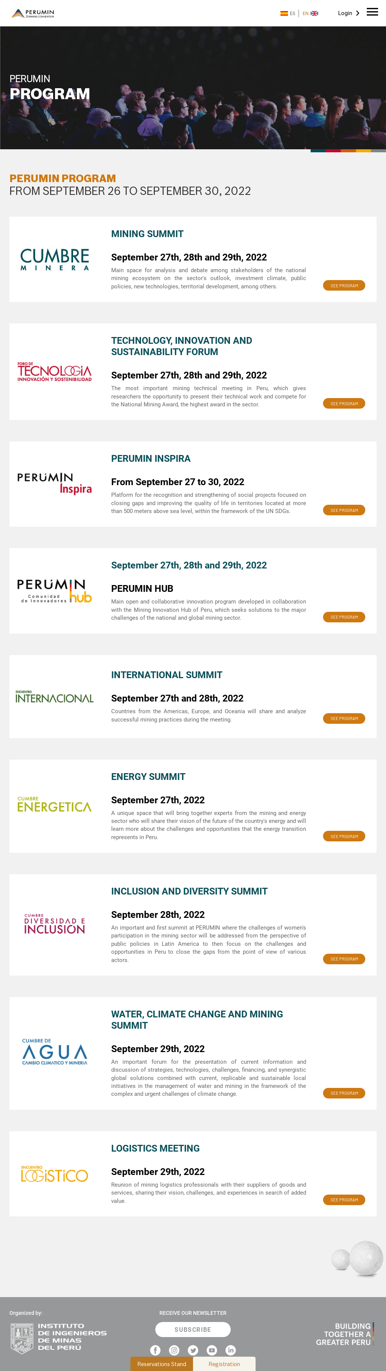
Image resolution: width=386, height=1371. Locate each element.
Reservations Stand (162, 1364)
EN (310, 13)
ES (287, 13)
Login (345, 13)
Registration (224, 1364)
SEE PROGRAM (344, 285)
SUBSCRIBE (193, 1329)
